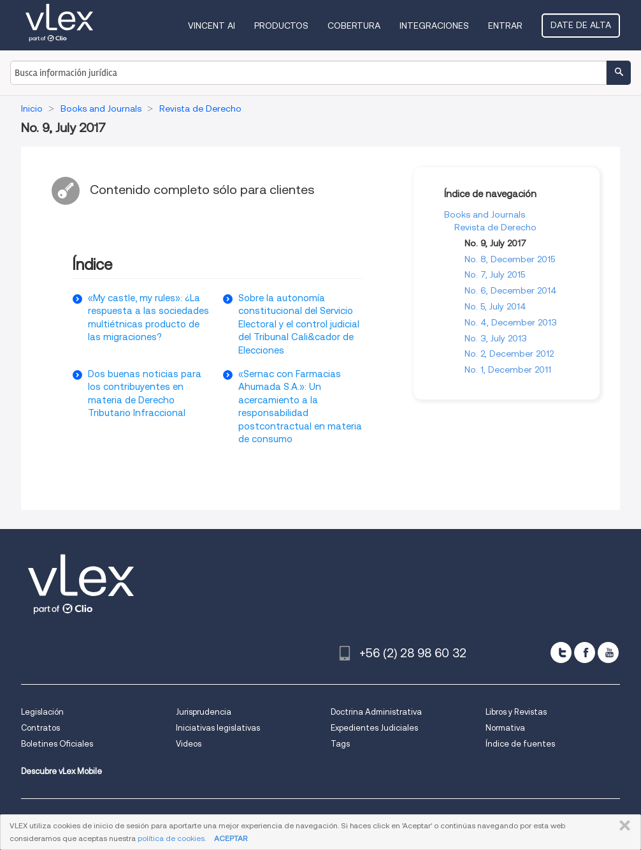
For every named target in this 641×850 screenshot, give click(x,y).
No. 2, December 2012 (509, 353)
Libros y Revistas (516, 712)
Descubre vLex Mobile (61, 771)
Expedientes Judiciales (374, 728)
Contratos (40, 728)
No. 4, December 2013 (511, 322)
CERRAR (622, 825)
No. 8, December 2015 (510, 259)
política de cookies (171, 838)
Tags (340, 744)
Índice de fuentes (520, 744)
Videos (188, 744)
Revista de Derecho (495, 227)
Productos (281, 25)
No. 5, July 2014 (495, 306)
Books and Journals (484, 214)
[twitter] (561, 652)
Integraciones (434, 25)
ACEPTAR (230, 838)
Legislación (42, 712)
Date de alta (581, 25)
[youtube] (608, 652)
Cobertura (354, 25)
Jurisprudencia (203, 712)
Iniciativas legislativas (218, 728)
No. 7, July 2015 (495, 274)
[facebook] (584, 652)
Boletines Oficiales (57, 744)
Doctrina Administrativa (376, 712)
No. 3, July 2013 (496, 338)
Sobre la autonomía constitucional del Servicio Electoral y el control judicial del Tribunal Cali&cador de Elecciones (298, 324)
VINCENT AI (211, 25)
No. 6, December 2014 (511, 290)
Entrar (505, 25)
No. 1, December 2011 (508, 369)
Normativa (505, 728)
